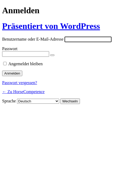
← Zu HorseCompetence (23, 91)
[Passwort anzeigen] (52, 55)
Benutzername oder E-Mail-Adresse (32, 39)
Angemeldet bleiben (25, 64)
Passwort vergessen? (19, 82)
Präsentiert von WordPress (51, 26)
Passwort (10, 48)
